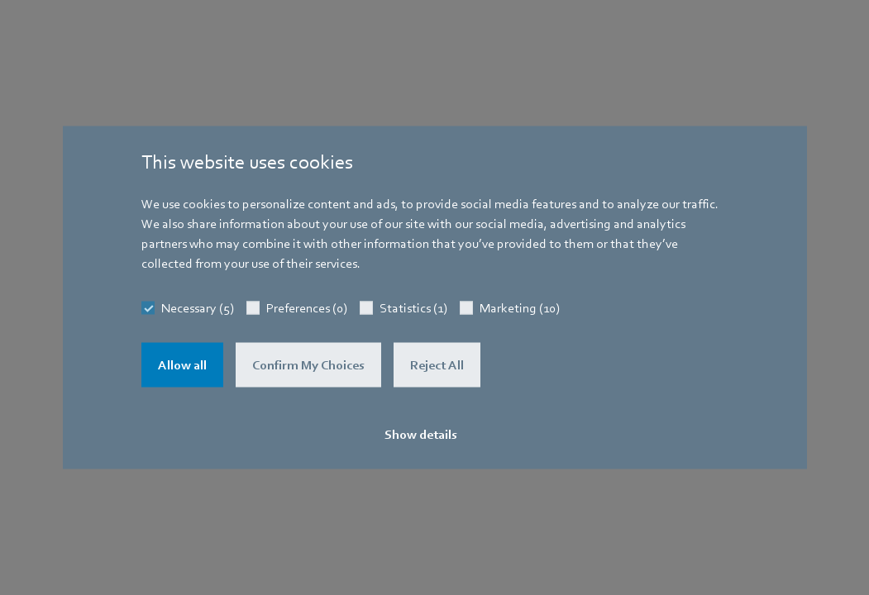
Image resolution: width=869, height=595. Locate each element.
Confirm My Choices (308, 365)
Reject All (437, 365)
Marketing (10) (520, 308)
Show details (420, 434)
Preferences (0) (306, 308)
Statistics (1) (413, 308)
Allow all (182, 365)
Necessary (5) (197, 308)
